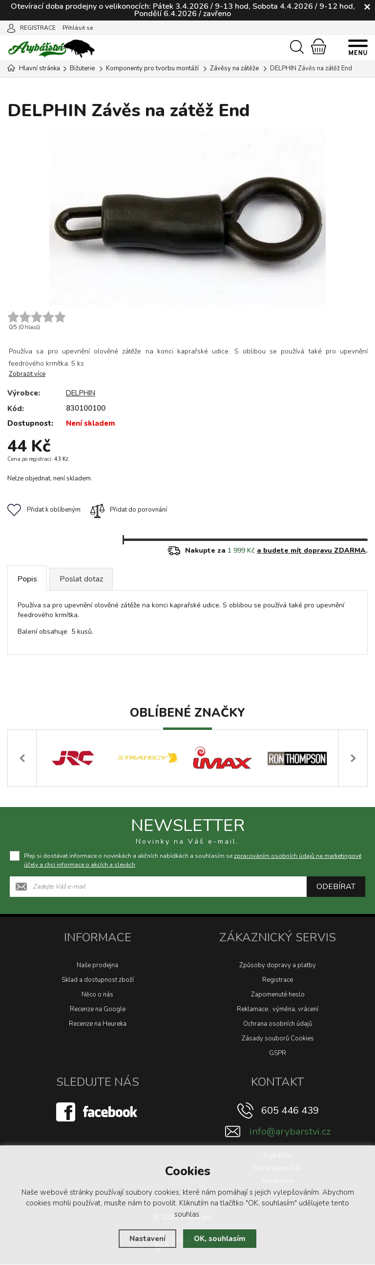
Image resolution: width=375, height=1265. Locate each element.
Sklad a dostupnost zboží (98, 980)
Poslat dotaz (82, 579)
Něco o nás (97, 995)
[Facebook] (97, 1112)
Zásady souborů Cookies (278, 1039)
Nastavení (147, 1239)
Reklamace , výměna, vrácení (277, 1009)
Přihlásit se (77, 28)
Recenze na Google (97, 1009)
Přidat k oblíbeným (44, 509)
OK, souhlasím (220, 1239)
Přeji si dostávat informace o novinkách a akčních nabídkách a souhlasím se (192, 860)
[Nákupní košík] (318, 46)
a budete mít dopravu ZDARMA (311, 550)
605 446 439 (290, 1111)
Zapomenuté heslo (278, 995)
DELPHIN (82, 393)
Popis (27, 579)
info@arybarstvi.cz (290, 1132)
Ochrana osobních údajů (277, 1024)
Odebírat (335, 887)
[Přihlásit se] (11, 27)
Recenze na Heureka (97, 1024)
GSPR (277, 1053)
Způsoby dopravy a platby (277, 965)
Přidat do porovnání (128, 509)
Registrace (277, 980)
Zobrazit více (27, 374)
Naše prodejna (97, 965)
